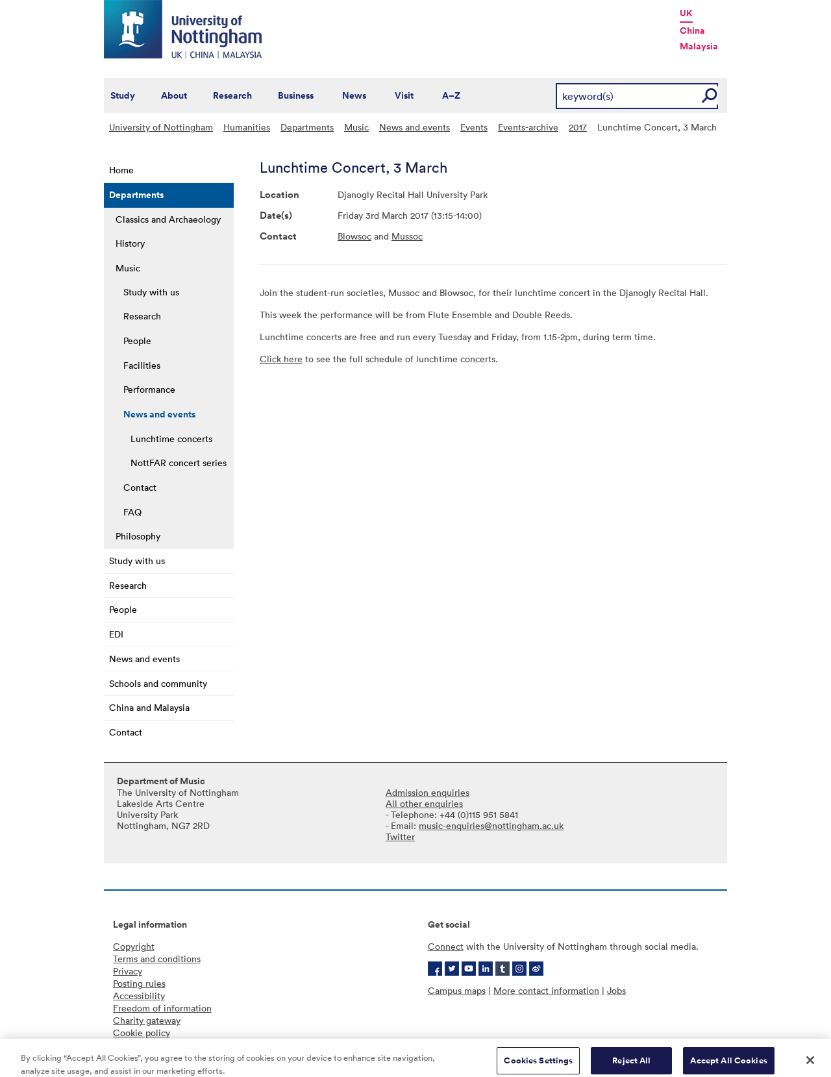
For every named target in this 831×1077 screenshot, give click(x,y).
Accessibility (139, 995)
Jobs (616, 990)
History (130, 243)
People (137, 340)
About (174, 95)
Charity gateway (146, 1020)
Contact (139, 487)
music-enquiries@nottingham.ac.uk (491, 825)
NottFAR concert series (178, 462)
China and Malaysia (149, 707)
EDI (116, 634)
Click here (281, 359)
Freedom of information (162, 1008)
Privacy (127, 971)
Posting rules (139, 983)
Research (232, 95)
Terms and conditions (157, 958)
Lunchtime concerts (171, 438)
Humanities (246, 127)
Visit (404, 95)
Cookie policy (141, 1032)
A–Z (451, 95)
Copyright (134, 946)
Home (121, 170)
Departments (307, 127)
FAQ (132, 512)
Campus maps (457, 990)
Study (122, 95)
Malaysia (699, 46)
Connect (446, 946)
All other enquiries (424, 803)
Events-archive (528, 127)
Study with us (151, 292)
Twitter (400, 836)
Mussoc (407, 236)
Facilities (141, 365)
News (354, 95)
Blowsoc (354, 236)
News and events (414, 127)
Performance (149, 389)
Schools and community (158, 683)
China (692, 30)
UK (686, 12)
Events (474, 127)
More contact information (546, 990)
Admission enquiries (427, 792)
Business (296, 95)
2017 (578, 127)
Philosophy (138, 536)
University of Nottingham (161, 127)
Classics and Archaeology (168, 219)
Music (356, 127)
